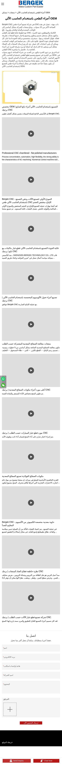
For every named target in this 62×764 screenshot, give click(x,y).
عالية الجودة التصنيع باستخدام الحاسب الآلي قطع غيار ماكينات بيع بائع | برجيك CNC (30, 249)
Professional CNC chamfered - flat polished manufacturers (29, 153)
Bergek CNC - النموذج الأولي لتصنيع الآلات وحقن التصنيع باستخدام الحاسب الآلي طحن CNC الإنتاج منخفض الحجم (27, 200)
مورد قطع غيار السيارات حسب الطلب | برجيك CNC (25, 433)
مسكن (4, 12)
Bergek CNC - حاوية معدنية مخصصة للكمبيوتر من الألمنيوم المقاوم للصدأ (28, 523)
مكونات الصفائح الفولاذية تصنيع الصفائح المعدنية (23, 476)
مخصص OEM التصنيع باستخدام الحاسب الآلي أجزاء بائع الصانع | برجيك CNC (30, 108)
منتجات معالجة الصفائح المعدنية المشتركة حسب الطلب (26, 344)
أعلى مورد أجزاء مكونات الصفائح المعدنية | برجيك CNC (26, 390)
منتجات (12, 12)
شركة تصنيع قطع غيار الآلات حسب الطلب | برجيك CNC (26, 617)
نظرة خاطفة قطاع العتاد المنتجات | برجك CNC (22, 571)
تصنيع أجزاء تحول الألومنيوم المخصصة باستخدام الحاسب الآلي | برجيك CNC (29, 299)
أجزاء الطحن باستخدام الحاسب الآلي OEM (33, 12)
